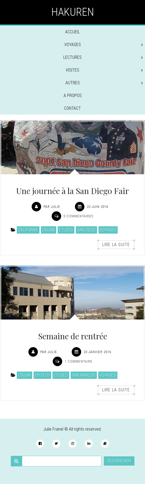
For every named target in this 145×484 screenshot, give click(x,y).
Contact (72, 108)
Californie (28, 230)
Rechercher (119, 460)
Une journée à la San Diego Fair (72, 190)
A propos (73, 95)
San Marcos (83, 375)
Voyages (103, 44)
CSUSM (48, 230)
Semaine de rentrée (72, 336)
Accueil (72, 31)
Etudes (66, 230)
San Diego (86, 230)
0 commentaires (78, 216)
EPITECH (42, 375)
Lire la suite (116, 244)
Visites (104, 70)
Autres (104, 82)
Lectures (103, 57)
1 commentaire (79, 361)
